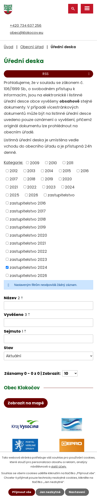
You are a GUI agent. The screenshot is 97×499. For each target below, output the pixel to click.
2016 (85, 170)
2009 (34, 162)
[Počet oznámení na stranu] (70, 373)
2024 (70, 187)
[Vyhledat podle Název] (48, 305)
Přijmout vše (21, 492)
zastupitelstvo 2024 (28, 267)
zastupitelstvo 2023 (28, 259)
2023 (51, 187)
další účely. (59, 467)
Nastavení (77, 492)
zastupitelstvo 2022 (28, 251)
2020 (67, 179)
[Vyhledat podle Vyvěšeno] (48, 322)
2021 (14, 187)
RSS (67, 73)
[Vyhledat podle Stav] (48, 356)
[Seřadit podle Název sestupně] (22, 299)
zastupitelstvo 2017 (28, 211)
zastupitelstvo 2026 (28, 275)
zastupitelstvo (61, 195)
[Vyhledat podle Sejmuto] (48, 339)
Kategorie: (13, 162)
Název (12, 297)
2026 (33, 195)
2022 (32, 187)
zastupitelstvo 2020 (28, 235)
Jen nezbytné (50, 492)
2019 (49, 179)
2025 (14, 195)
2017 (14, 179)
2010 (53, 162)
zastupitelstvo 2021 (28, 243)
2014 (49, 170)
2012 (14, 170)
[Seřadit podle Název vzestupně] (22, 297)
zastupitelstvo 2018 (28, 219)
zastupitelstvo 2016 (28, 203)
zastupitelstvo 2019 (28, 227)
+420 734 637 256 (25, 25)
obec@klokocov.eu (26, 32)
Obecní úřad (32, 46)
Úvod (8, 46)
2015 (67, 170)
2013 (31, 170)
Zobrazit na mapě (26, 403)
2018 (31, 179)
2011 (69, 162)
